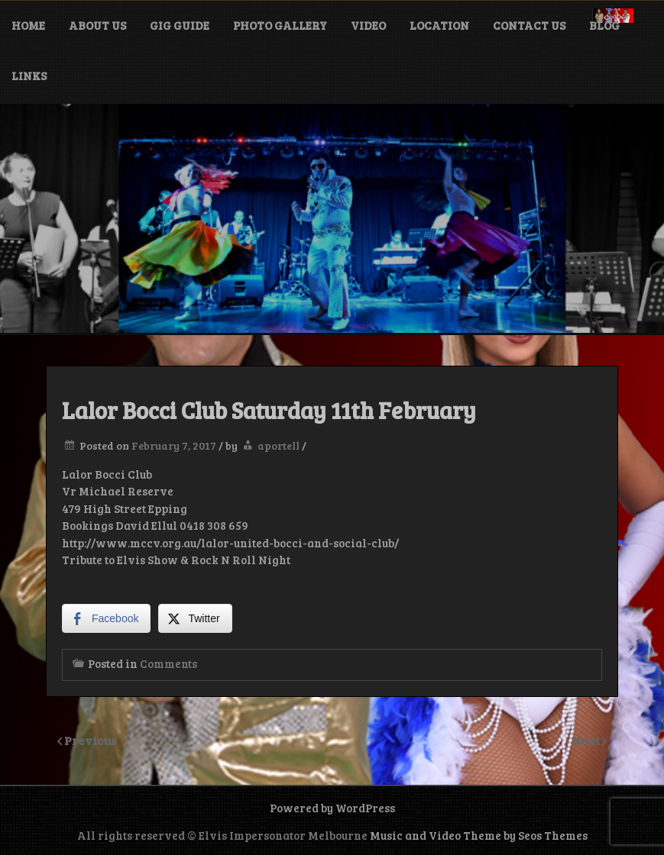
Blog (604, 25)
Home (28, 25)
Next (587, 740)
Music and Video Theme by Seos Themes (479, 835)
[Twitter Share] (195, 618)
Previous (90, 740)
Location (439, 25)
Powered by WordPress (332, 807)
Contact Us (529, 25)
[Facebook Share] (106, 618)
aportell (279, 445)
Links (29, 75)
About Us (97, 25)
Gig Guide (179, 25)
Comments (168, 663)
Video (368, 25)
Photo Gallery (280, 25)
